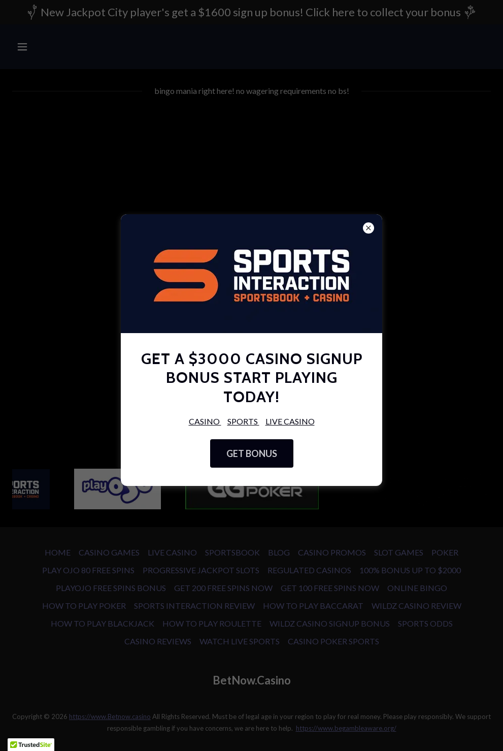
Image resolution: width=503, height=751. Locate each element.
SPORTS (243, 421)
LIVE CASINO (290, 421)
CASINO (205, 421)
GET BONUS (251, 453)
